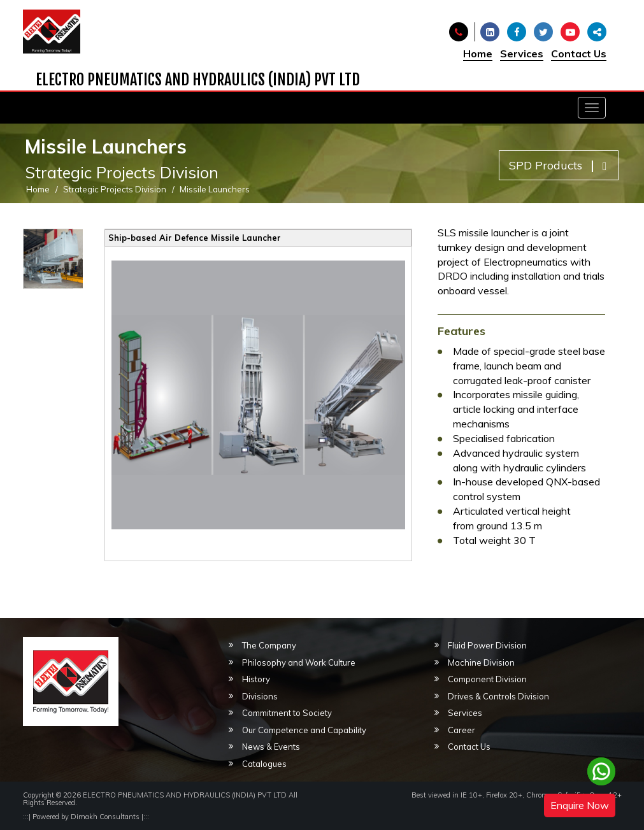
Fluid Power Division (487, 645)
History (256, 679)
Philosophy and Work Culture (298, 662)
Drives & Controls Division (498, 696)
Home (477, 53)
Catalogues (264, 764)
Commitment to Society (287, 713)
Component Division (487, 679)
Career (461, 730)
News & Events (271, 746)
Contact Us (578, 53)
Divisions (260, 696)
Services (521, 53)
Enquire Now (579, 805)
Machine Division (481, 662)
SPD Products (558, 165)
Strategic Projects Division (114, 189)
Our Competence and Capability (304, 730)
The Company (269, 645)
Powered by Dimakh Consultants (86, 816)
